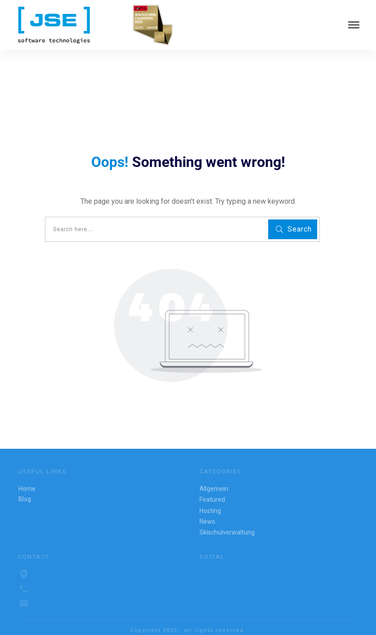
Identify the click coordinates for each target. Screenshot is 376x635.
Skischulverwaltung (227, 523)
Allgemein (213, 479)
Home (26, 479)
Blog (24, 490)
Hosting (210, 501)
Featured (212, 490)
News (207, 512)
